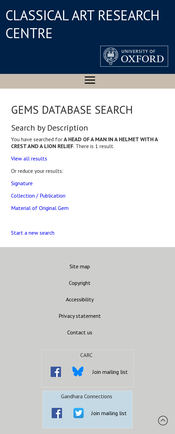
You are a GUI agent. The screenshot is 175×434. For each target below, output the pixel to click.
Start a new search (32, 232)
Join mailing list (110, 371)
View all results (29, 158)
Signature (22, 183)
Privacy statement (80, 315)
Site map (80, 266)
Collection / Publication (38, 195)
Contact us (79, 332)
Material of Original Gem (40, 207)
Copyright (80, 282)
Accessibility (80, 299)
